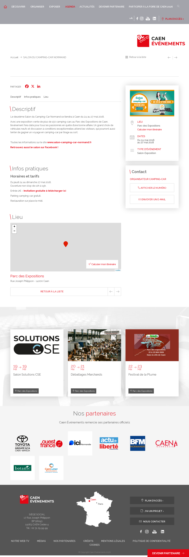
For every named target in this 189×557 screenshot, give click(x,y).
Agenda (70, 6)
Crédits (88, 543)
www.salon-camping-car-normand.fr (69, 142)
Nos (94, 414)
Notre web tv (20, 543)
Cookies (94, 546)
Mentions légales (113, 543)
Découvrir (18, 6)
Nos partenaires (64, 543)
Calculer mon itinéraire (97, 264)
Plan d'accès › (152, 502)
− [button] (14, 231)
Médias (41, 543)
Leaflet (117, 270)
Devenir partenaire (111, 6)
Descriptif (15, 96)
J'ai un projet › (152, 512)
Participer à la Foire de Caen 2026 (151, 6)
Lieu (46, 96)
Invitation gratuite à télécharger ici (45, 190)
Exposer (54, 6)
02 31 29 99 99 (39, 529)
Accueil (14, 57)
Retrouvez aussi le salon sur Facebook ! (34, 147)
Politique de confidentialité (152, 543)
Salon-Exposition (146, 153)
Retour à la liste (137, 57)
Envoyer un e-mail (152, 199)
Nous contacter (152, 522)
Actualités (87, 6)
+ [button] (14, 227)
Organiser (37, 6)
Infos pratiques (32, 96)
